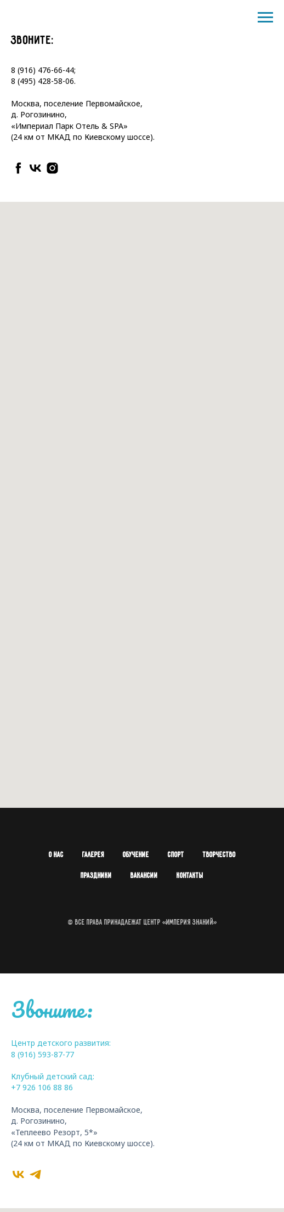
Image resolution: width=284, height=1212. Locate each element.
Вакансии (144, 876)
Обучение (136, 855)
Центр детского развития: (61, 1043)
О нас (56, 855)
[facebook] (18, 168)
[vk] (35, 168)
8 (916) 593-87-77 (42, 1054)
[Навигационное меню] (265, 17)
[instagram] (52, 168)
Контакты (190, 876)
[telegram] (35, 1174)
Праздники (96, 876)
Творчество (219, 855)
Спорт (176, 855)
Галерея (93, 855)
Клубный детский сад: (52, 1076)
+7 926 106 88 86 (42, 1087)
